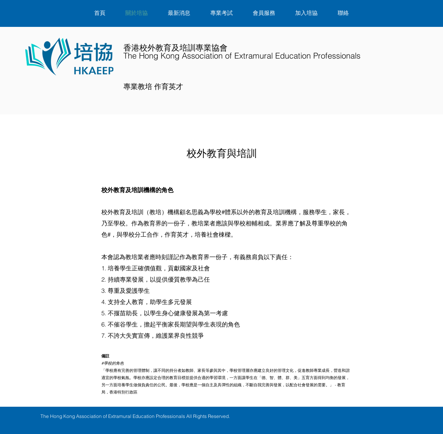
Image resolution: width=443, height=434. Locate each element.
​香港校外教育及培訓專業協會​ (241, 52)
